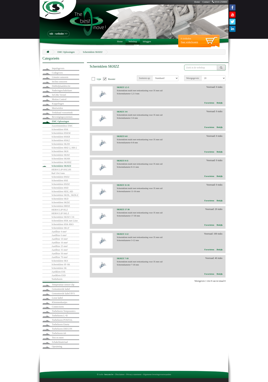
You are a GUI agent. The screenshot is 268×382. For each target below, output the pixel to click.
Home (197, 2)
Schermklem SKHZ (61, 155)
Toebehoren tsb (59, 333)
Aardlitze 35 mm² (60, 250)
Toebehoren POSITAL (62, 320)
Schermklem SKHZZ (92, 52)
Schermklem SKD (60, 198)
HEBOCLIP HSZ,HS (61, 169)
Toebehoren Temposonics (63, 311)
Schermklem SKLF (60, 228)
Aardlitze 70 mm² (60, 257)
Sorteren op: (144, 78)
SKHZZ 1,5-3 (123, 87)
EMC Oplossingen (66, 52)
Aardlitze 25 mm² (60, 246)
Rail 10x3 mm (58, 173)
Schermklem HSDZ (61, 184)
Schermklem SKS (60, 260)
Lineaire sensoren (60, 77)
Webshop (132, 41)
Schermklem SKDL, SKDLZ (65, 195)
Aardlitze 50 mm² (60, 253)
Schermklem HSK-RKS (63, 224)
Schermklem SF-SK (61, 264)
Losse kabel (57, 298)
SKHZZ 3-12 (123, 234)
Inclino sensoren (59, 81)
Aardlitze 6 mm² (59, 235)
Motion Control (59, 99)
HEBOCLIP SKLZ (60, 213)
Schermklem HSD (60, 187)
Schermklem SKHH (61, 158)
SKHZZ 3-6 (122, 111)
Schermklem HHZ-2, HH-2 (64, 147)
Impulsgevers (58, 68)
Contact (206, 2)
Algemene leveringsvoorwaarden (157, 374)
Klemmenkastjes (59, 302)
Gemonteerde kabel (61, 289)
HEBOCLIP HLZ (60, 209)
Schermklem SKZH (61, 144)
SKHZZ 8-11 (122, 160)
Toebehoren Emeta (60, 324)
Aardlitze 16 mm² (60, 242)
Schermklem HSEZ (61, 177)
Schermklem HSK (60, 129)
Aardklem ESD (59, 275)
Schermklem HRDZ (61, 206)
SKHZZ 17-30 (123, 209)
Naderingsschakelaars (62, 90)
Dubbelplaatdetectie (61, 86)
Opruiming (57, 346)
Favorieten (209, 103)
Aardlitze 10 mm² (60, 239)
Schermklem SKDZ (61, 202)
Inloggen (147, 41)
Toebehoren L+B (60, 315)
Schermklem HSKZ (61, 140)
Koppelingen (58, 103)
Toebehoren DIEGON (62, 328)
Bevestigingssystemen (62, 117)
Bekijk (220, 103)
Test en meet (57, 337)
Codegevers (57, 72)
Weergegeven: (192, 78)
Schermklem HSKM (61, 133)
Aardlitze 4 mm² (59, 231)
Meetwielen (57, 108)
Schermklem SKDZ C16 (63, 217)
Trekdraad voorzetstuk (62, 112)
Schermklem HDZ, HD (62, 191)
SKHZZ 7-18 (123, 258)
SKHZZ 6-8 (122, 136)
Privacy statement (133, 374)
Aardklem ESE (58, 271)
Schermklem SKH (60, 151)
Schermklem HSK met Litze (65, 220)
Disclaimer (119, 374)
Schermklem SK (59, 268)
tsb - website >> (58, 33)
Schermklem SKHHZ (62, 162)
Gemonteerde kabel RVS (63, 293)
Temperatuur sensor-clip (63, 284)
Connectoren (58, 306)
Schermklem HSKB (61, 136)
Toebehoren (57, 279)
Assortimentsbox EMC (62, 125)
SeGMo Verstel (59, 95)
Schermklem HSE (60, 180)
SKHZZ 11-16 (123, 185)
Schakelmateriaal (60, 342)
